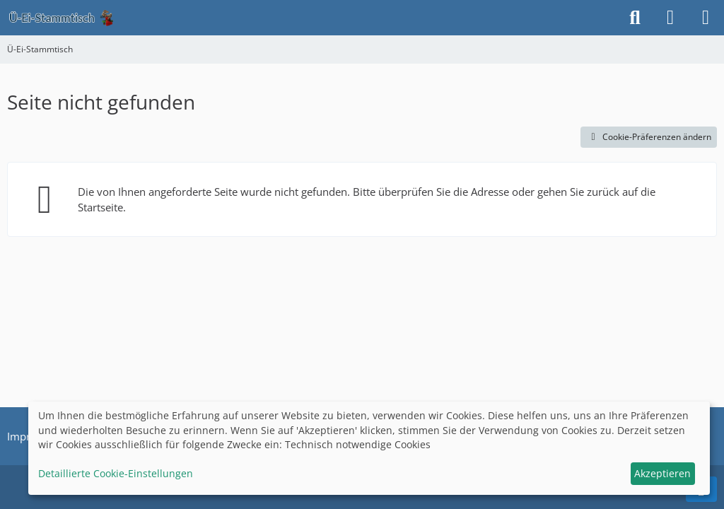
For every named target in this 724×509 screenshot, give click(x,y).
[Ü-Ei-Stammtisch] (60, 18)
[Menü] (705, 18)
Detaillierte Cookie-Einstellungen (115, 473)
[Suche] (635, 18)
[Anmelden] (670, 17)
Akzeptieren (662, 473)
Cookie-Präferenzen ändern (648, 137)
